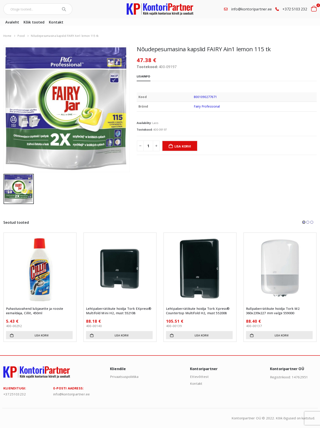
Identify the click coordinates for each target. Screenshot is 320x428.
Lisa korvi (182, 146)
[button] (304, 222)
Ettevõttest (199, 376)
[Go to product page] (40, 269)
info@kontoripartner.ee (251, 9)
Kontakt (56, 22)
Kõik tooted (34, 22)
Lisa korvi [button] (42, 335)
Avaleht (12, 22)
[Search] (64, 9)
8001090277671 (205, 97)
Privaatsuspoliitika (124, 376)
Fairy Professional (207, 106)
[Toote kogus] (148, 146)
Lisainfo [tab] (143, 76)
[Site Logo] (160, 9)
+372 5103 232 (294, 9)
